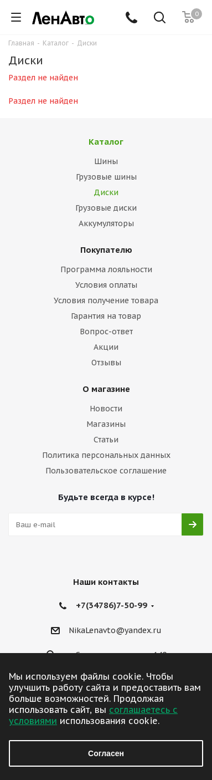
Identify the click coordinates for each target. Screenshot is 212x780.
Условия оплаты (106, 285)
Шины (106, 161)
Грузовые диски (106, 208)
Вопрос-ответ (106, 332)
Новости (106, 409)
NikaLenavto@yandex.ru (115, 630)
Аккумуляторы (106, 223)
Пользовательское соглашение (106, 471)
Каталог (106, 141)
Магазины (106, 424)
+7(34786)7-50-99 (111, 605)
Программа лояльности (106, 269)
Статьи (106, 440)
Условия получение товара (106, 300)
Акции (106, 347)
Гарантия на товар (106, 316)
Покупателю (106, 249)
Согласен (106, 753)
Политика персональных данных (106, 455)
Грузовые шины (106, 177)
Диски (106, 192)
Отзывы (106, 363)
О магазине (106, 389)
